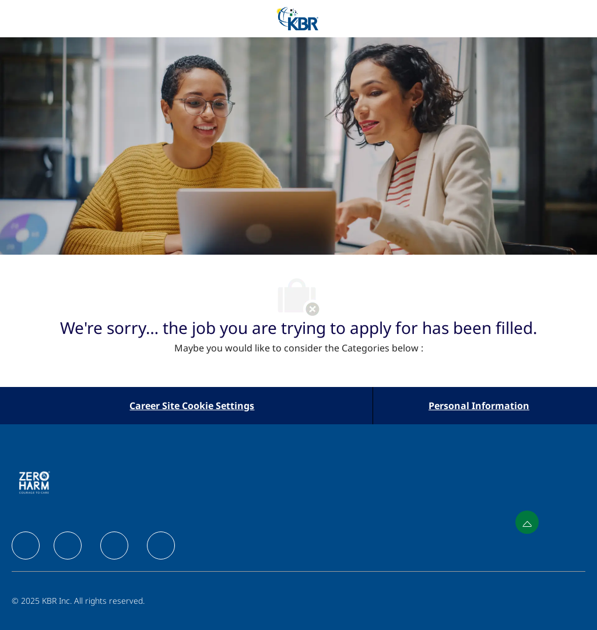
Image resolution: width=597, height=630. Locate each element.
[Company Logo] (297, 17)
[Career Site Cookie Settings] (192, 405)
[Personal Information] (479, 405)
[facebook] (26, 545)
